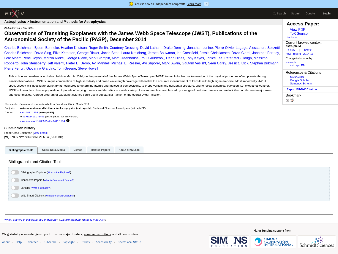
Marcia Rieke (54, 58)
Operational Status (129, 242)
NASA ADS (297, 77)
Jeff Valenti (55, 63)
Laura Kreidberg (133, 53)
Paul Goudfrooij (152, 58)
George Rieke (76, 58)
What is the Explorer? (59, 172)
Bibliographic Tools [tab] (21, 150)
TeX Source (299, 33)
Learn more (194, 4)
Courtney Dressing (124, 48)
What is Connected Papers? (58, 180)
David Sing (42, 53)
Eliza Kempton (64, 53)
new (288, 53)
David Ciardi (241, 53)
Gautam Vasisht (194, 63)
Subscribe (50, 242)
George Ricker (88, 53)
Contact (33, 242)
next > (308, 49)
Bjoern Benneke (46, 48)
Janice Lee (214, 58)
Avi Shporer (151, 63)
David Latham (150, 48)
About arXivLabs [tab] (128, 149)
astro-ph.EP (297, 65)
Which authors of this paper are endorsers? (31, 219)
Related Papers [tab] (100, 149)
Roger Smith (98, 48)
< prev (291, 49)
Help (19, 242)
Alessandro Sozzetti (264, 48)
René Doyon (32, 58)
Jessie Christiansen (215, 53)
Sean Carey (217, 63)
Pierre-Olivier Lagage (231, 48)
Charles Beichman (18, 48)
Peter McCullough (238, 58)
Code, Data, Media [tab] (53, 149)
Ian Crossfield (187, 53)
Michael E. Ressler (125, 63)
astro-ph (291, 62)
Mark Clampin (99, 58)
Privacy (85, 242)
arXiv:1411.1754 (28, 112)
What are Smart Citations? (60, 195)
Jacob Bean (110, 53)
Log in (327, 13)
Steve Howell (88, 68)
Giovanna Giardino (40, 68)
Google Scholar (299, 80)
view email (40, 132)
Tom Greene (66, 68)
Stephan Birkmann (264, 63)
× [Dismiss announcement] (206, 4)
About (6, 242)
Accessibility (104, 242)
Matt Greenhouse (125, 58)
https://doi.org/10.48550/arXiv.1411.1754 (42, 121)
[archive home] (14, 13)
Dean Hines (175, 58)
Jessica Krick (238, 63)
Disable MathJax (70, 219)
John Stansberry (33, 63)
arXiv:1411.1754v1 (33, 116)
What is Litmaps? (41, 188)
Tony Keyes (195, 58)
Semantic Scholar (301, 83)
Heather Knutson (74, 48)
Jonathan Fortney (265, 53)
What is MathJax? (94, 219)
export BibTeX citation (302, 89)
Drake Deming (174, 48)
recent (297, 53)
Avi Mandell (100, 63)
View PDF (297, 29)
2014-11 (308, 53)
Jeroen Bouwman (161, 53)
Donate (310, 13)
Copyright (69, 242)
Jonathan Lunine (200, 48)
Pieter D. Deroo (78, 63)
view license (292, 37)
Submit (295, 13)
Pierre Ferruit (14, 68)
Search (279, 13)
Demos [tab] (77, 149)
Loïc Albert (12, 58)
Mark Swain (171, 63)
